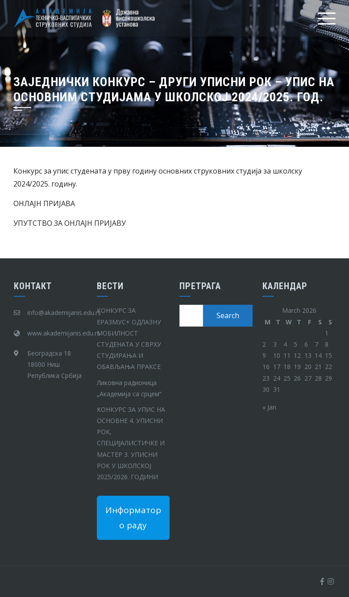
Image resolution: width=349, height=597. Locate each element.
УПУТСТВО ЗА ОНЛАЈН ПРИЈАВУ (69, 223)
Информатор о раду (133, 517)
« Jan (269, 407)
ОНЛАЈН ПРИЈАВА (44, 203)
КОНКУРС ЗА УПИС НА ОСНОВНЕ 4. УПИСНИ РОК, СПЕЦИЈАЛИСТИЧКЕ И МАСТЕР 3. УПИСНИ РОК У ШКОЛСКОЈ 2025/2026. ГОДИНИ (131, 443)
